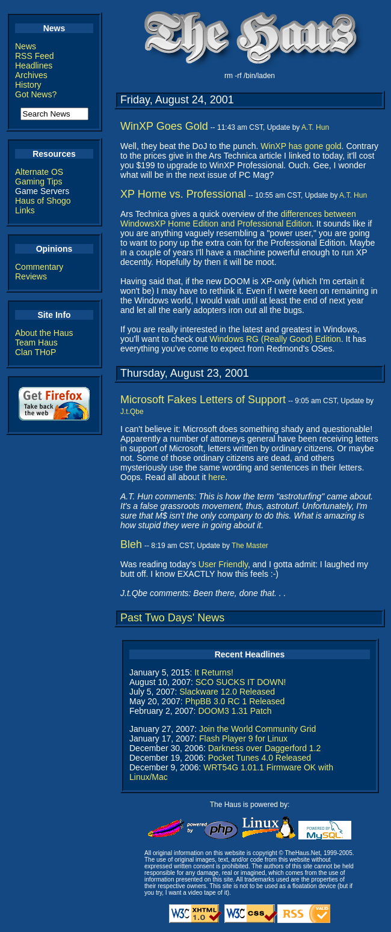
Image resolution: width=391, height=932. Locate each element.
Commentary (39, 267)
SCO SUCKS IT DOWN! (241, 682)
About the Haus (44, 333)
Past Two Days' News (172, 618)
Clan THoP (35, 352)
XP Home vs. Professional (183, 194)
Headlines (33, 65)
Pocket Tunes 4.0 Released (259, 758)
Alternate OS (39, 172)
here (216, 477)
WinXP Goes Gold (164, 126)
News (25, 46)
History (28, 85)
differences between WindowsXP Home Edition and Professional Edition (238, 218)
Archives (31, 75)
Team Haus (36, 342)
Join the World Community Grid (257, 729)
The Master (250, 545)
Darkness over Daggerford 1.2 (264, 748)
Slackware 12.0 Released (227, 691)
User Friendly (223, 564)
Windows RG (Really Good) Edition (275, 339)
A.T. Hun (315, 127)
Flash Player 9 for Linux (243, 738)
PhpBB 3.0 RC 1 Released (235, 701)
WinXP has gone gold (300, 146)
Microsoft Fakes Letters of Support (203, 400)
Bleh (131, 544)
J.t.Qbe (132, 411)
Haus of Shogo (43, 201)
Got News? (36, 94)
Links (25, 210)
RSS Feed (34, 56)
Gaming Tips (39, 181)
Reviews (31, 276)
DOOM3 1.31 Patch (234, 711)
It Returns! (213, 672)
